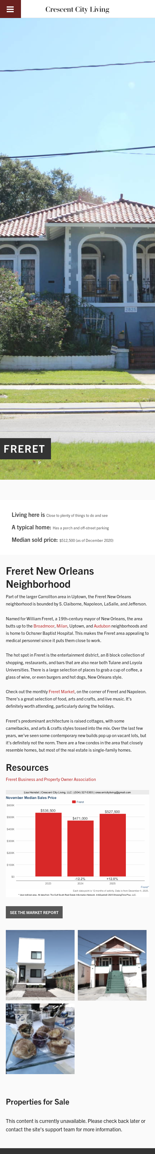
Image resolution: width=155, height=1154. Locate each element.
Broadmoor (44, 625)
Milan (62, 625)
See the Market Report (34, 912)
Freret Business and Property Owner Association (51, 779)
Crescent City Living (77, 9)
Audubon (102, 625)
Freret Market (62, 691)
